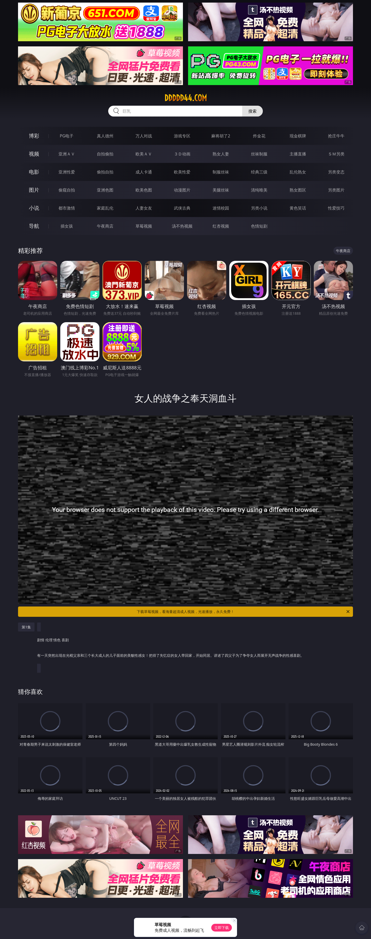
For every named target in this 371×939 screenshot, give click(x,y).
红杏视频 (221, 226)
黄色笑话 (298, 208)
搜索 (252, 111)
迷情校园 (221, 208)
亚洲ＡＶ (66, 154)
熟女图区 (298, 190)
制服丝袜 (221, 172)
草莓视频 (144, 226)
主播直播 (298, 154)
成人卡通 (144, 172)
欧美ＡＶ (144, 154)
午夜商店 (105, 226)
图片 (34, 189)
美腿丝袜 (221, 190)
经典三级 (259, 172)
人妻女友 (144, 208)
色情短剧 (259, 226)
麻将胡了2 (220, 136)
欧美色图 (144, 190)
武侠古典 (182, 208)
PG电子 (66, 136)
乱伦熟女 (298, 172)
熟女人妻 (221, 154)
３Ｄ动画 (182, 154)
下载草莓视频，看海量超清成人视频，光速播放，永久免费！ (243, 612)
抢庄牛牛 (336, 136)
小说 (34, 207)
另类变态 (336, 172)
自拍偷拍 (105, 154)
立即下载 (221, 927)
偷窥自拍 (66, 190)
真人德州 (105, 136)
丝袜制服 (259, 154)
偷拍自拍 (105, 172)
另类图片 (336, 190)
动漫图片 (182, 190)
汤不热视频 (182, 226)
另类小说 (259, 208)
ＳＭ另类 (336, 154)
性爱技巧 (336, 208)
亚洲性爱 (66, 172)
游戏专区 (182, 136)
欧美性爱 (182, 172)
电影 (34, 171)
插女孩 (67, 226)
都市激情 (66, 208)
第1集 (26, 627)
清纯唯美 (259, 190)
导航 (34, 225)
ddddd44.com (185, 98)
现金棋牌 (298, 136)
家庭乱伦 (105, 208)
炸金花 (259, 136)
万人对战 (144, 136)
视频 (34, 153)
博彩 (34, 135)
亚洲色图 (105, 190)
